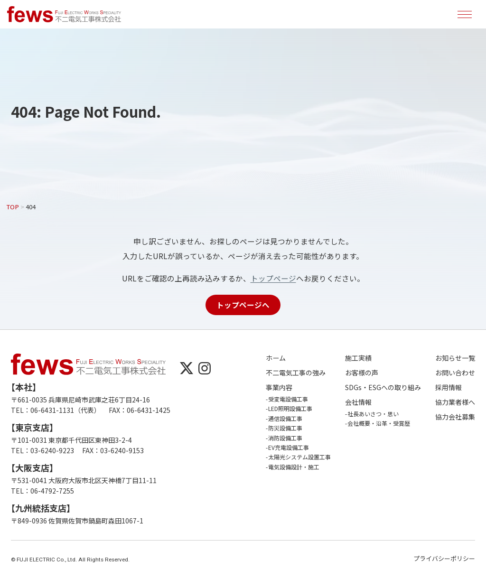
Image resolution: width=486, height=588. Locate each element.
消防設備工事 (285, 438)
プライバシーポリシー (444, 558)
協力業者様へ (455, 402)
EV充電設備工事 (288, 447)
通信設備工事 (285, 418)
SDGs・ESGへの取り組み (383, 387)
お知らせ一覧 (455, 358)
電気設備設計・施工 (293, 467)
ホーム (276, 358)
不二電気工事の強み (296, 372)
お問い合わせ (455, 372)
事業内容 (279, 387)
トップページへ (243, 304)
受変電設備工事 (288, 399)
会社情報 (358, 402)
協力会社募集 (455, 416)
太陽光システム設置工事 (299, 457)
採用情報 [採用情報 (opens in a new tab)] (448, 387)
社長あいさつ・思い (373, 414)
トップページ (273, 278)
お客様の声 (361, 372)
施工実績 (358, 358)
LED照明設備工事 (290, 408)
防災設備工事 (285, 428)
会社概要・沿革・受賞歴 (378, 423)
